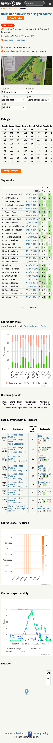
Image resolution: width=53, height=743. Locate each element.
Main (3, 9)
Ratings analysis (11, 171)
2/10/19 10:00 (32, 194)
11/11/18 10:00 (32, 223)
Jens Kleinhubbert (44, 507)
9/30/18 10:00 (32, 219)
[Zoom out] (48, 683)
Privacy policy (41, 733)
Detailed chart (31, 326)
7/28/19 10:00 (32, 198)
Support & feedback (15, 733)
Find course (12, 9)
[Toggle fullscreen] (48, 673)
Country (13, 91)
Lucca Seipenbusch (44, 456)
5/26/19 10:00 (32, 215)
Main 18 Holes (15, 18)
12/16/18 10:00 (31, 262)
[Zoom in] (48, 678)
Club (13, 106)
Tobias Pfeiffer (44, 482)
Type (38, 98)
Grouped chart (14, 326)
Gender (38, 91)
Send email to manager (14, 40)
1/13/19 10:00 (31, 251)
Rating (13, 98)
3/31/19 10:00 (32, 205)
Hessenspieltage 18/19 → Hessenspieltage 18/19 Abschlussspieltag (16, 439)
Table (43, 326)
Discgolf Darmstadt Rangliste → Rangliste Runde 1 (18, 508)
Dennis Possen (44, 447)
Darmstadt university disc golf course (26, 14)
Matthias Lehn (44, 474)
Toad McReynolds (43, 437)
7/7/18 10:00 (32, 237)
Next (32, 307)
